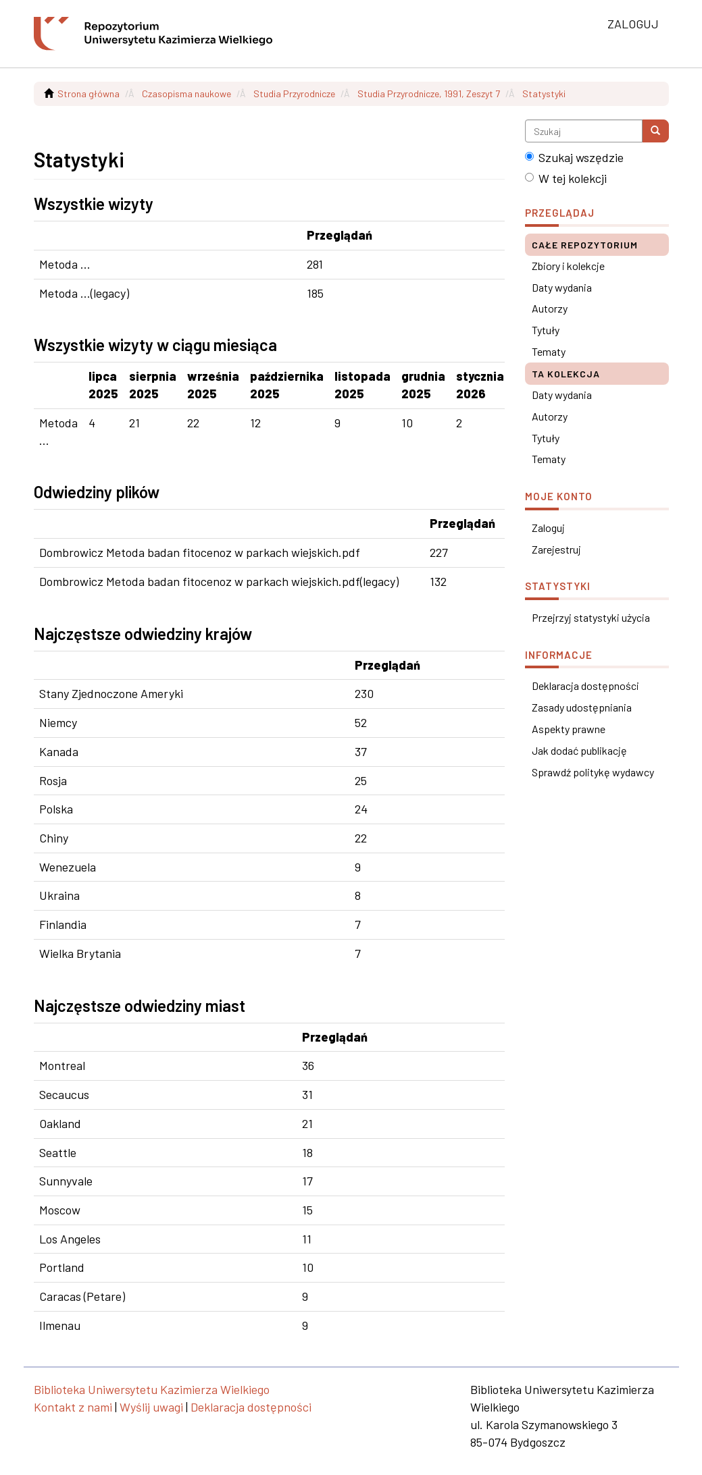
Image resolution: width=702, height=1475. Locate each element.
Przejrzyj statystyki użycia (591, 617)
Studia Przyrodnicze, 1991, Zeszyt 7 (428, 93)
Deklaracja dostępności (585, 685)
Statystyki (544, 93)
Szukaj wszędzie (574, 157)
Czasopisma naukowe (186, 93)
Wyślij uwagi (151, 1406)
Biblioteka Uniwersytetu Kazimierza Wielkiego (152, 1389)
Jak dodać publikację (579, 750)
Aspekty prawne (568, 728)
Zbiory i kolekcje (568, 265)
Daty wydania (562, 287)
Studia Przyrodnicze (294, 93)
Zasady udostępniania (582, 707)
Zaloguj (548, 527)
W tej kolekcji (566, 178)
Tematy (549, 351)
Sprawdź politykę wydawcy (593, 772)
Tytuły (545, 329)
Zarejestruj (556, 549)
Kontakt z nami (73, 1406)
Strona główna (88, 93)
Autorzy (550, 308)
